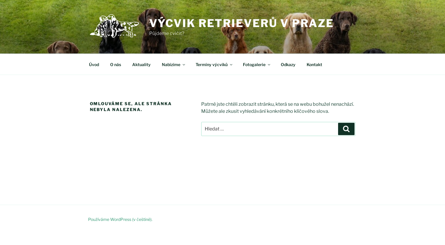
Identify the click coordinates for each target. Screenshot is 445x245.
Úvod (94, 64)
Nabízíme (174, 64)
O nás (115, 64)
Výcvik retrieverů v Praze (241, 23)
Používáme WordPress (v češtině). (120, 219)
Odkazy (288, 64)
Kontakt (314, 64)
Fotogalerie (257, 64)
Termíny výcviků (214, 64)
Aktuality (141, 64)
